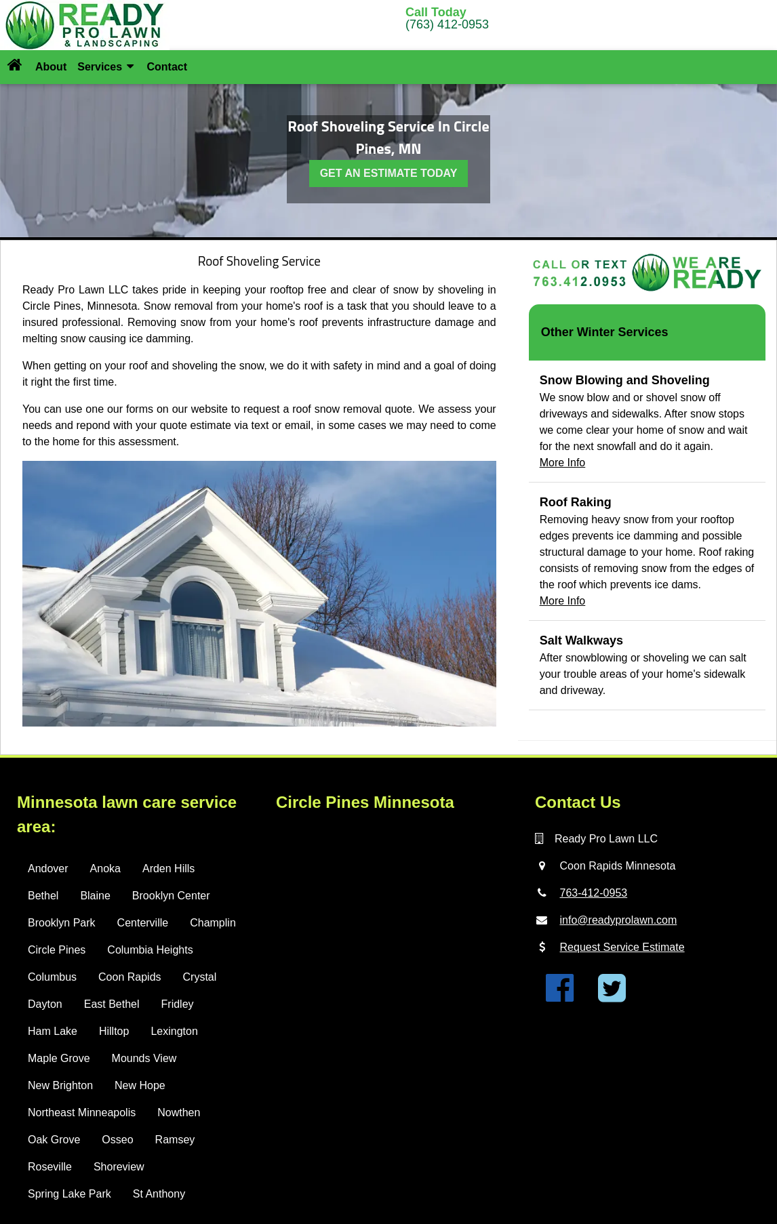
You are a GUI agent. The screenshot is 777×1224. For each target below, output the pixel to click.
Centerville (143, 923)
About (50, 67)
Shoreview (119, 1166)
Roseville (50, 1166)
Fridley (177, 1004)
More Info (563, 462)
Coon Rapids (129, 977)
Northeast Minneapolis (82, 1112)
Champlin (213, 923)
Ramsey (175, 1139)
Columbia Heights (150, 950)
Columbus (52, 977)
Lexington (174, 1031)
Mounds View (144, 1058)
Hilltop (114, 1031)
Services (105, 67)
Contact (166, 67)
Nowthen (178, 1112)
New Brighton (60, 1085)
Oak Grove (54, 1139)
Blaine (95, 895)
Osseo (117, 1139)
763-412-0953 (594, 893)
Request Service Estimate (622, 947)
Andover (48, 868)
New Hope (140, 1085)
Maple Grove (59, 1058)
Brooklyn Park (62, 923)
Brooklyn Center (171, 895)
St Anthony (159, 1194)
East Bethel (112, 1004)
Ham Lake (52, 1031)
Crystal (200, 977)
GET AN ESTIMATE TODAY (389, 173)
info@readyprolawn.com (618, 920)
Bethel (43, 895)
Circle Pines (56, 950)
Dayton (45, 1004)
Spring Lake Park (69, 1194)
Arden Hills (168, 868)
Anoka (105, 868)
